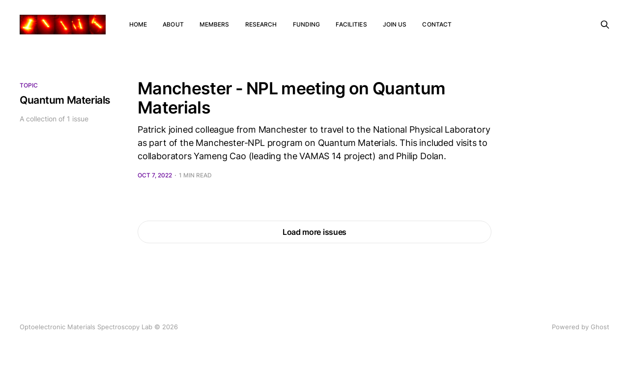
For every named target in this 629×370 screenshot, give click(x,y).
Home (138, 24)
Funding (306, 24)
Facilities (351, 24)
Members (214, 24)
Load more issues (314, 232)
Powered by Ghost (580, 327)
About (173, 24)
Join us (395, 24)
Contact (437, 24)
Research (261, 24)
